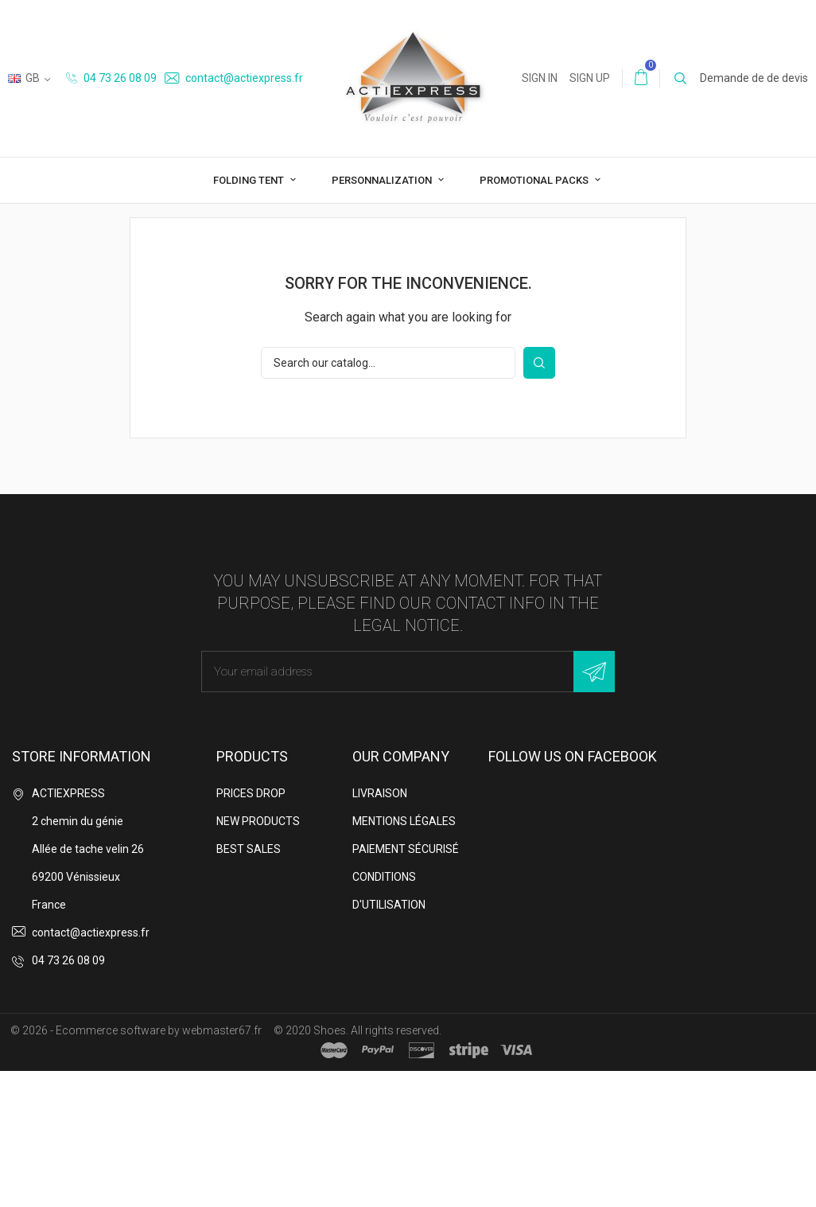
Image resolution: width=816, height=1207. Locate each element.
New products (258, 957)
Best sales (248, 985)
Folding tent (249, 180)
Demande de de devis (754, 78)
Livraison (379, 929)
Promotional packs (535, 180)
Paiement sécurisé (405, 985)
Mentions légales (404, 957)
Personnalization (383, 180)
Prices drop (251, 929)
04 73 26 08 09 (111, 78)
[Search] (388, 499)
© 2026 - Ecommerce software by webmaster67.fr (136, 1166)
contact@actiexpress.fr (234, 78)
